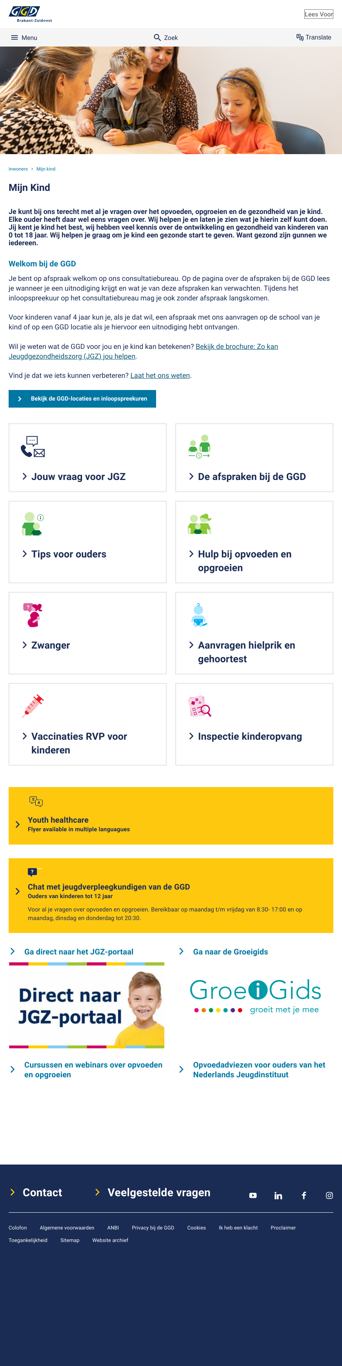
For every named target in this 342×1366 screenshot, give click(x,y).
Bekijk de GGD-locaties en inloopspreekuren (89, 399)
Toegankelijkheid (28, 1240)
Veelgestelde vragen (159, 1192)
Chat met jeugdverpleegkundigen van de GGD (109, 891)
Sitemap (70, 1240)
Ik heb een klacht (238, 1227)
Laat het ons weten (160, 375)
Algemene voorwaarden (67, 1227)
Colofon (18, 1227)
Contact (42, 1192)
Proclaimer (283, 1227)
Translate (314, 37)
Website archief (111, 1240)
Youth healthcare (79, 824)
